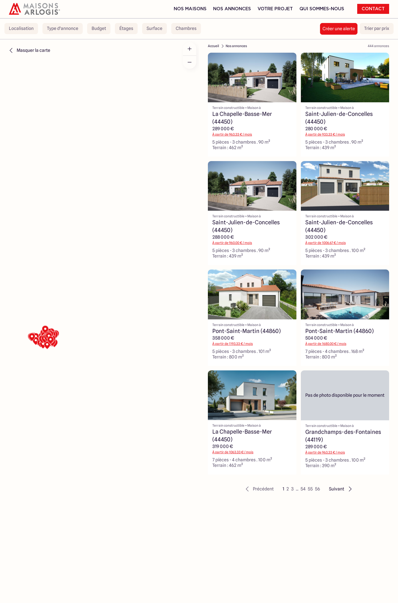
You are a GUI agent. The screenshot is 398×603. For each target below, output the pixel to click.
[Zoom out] (189, 62)
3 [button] (292, 489)
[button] (259, 489)
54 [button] (303, 489)
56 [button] (317, 489)
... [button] (297, 489)
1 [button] (283, 489)
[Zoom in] (189, 48)
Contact (373, 9)
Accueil (213, 46)
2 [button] (287, 489)
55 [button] (310, 489)
